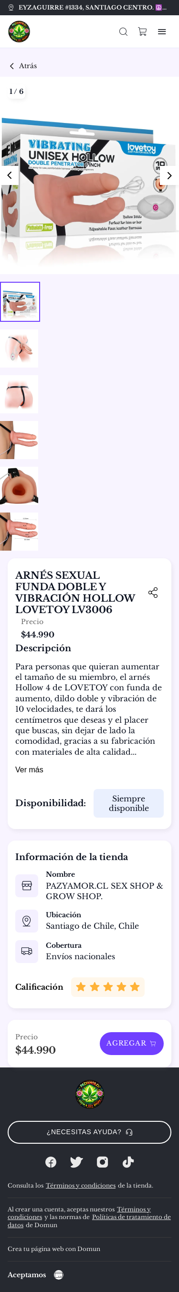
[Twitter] (77, 1162)
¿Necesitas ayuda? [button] (90, 1132)
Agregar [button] (131, 1043)
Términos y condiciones (81, 1185)
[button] (123, 31)
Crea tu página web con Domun (54, 1248)
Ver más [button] (29, 770)
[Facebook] (51, 1162)
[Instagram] (102, 1162)
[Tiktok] (128, 1162)
